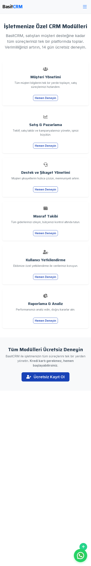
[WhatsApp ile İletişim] (80, 555)
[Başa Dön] (83, 547)
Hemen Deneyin (45, 98)
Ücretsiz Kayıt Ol (45, 377)
